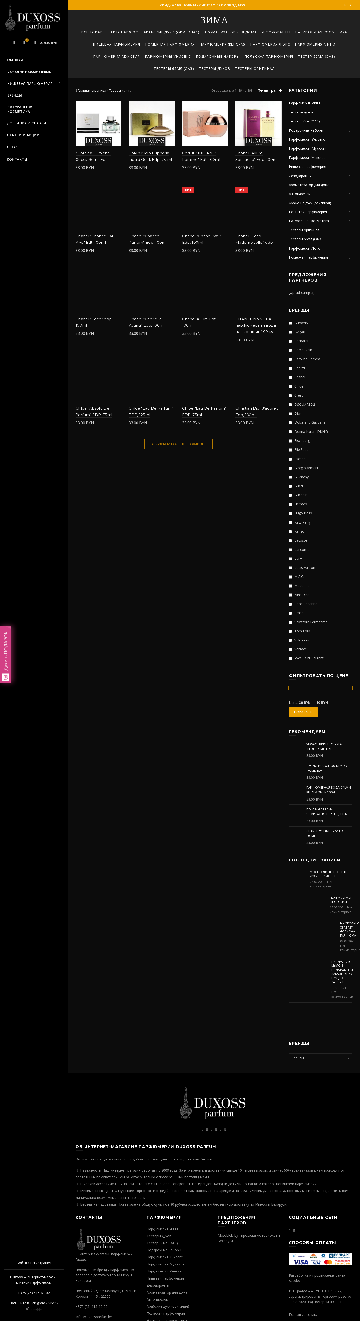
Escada (297, 458)
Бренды (14, 95)
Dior (295, 413)
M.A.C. (296, 576)
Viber (52, 1303)
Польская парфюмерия (268, 56)
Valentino (299, 640)
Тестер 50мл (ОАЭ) (316, 56)
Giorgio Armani (303, 467)
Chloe (296, 386)
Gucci (296, 486)
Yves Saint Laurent (306, 658)
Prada (296, 612)
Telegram (37, 1303)
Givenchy (299, 477)
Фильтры (267, 90)
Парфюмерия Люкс (270, 44)
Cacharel (298, 341)
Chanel (297, 377)
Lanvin (297, 558)
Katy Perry (300, 522)
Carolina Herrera (304, 359)
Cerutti (297, 368)
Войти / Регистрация (34, 1262)
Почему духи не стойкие (340, 900)
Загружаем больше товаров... (178, 444)
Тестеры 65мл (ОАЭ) (174, 68)
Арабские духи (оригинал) (171, 32)
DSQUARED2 (302, 404)
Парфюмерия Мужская (116, 56)
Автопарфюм (125, 32)
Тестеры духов (214, 68)
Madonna (299, 585)
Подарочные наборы (218, 56)
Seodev (294, 1280)
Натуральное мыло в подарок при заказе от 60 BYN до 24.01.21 (342, 972)
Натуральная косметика (20, 109)
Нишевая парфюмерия (30, 83)
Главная (15, 60)
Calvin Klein (300, 350)
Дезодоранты (276, 32)
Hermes (298, 504)
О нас (12, 147)
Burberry (298, 322)
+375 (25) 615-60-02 (34, 1292)
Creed (296, 395)
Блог (348, 5)
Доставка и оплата (27, 123)
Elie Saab (299, 449)
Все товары (93, 32)
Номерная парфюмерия (170, 44)
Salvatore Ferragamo (308, 622)
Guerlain (298, 495)
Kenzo (296, 531)
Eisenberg (299, 440)
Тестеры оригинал (254, 68)
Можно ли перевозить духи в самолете (329, 874)
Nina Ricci (299, 594)
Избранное (26, 40)
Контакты (17, 159)
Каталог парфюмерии (29, 72)
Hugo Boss (300, 513)
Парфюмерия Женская (222, 44)
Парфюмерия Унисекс (168, 56)
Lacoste (298, 540)
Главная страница (92, 90)
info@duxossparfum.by (94, 1316)
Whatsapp (33, 1308)
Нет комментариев (321, 884)
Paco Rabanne (303, 603)
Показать (303, 712)
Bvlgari (297, 331)
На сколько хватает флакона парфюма (350, 929)
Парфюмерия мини (315, 44)
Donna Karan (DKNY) (308, 431)
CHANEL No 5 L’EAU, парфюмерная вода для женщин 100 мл (255, 325)
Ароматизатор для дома (230, 32)
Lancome (299, 549)
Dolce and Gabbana (307, 422)
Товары (115, 90)
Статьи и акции (23, 135)
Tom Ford (299, 631)
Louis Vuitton (302, 567)
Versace (298, 649)
